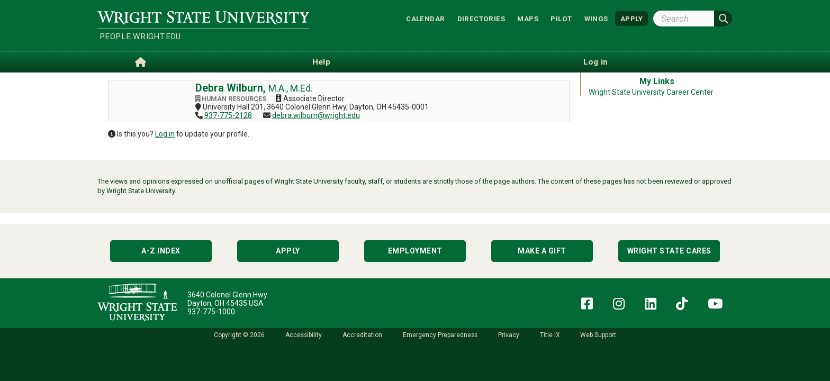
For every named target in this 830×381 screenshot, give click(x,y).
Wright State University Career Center (651, 92)
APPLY (631, 18)
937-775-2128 (228, 115)
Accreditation (362, 335)
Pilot (561, 18)
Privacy (508, 335)
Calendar (425, 18)
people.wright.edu (140, 36)
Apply (288, 251)
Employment (415, 251)
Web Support (598, 335)
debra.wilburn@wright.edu (316, 115)
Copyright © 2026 (239, 335)
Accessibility (303, 335)
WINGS (596, 18)
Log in (165, 134)
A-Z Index (161, 251)
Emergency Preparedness (440, 335)
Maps (527, 18)
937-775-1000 (211, 311)
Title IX (550, 335)
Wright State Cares (669, 251)
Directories (481, 18)
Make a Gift (542, 251)
